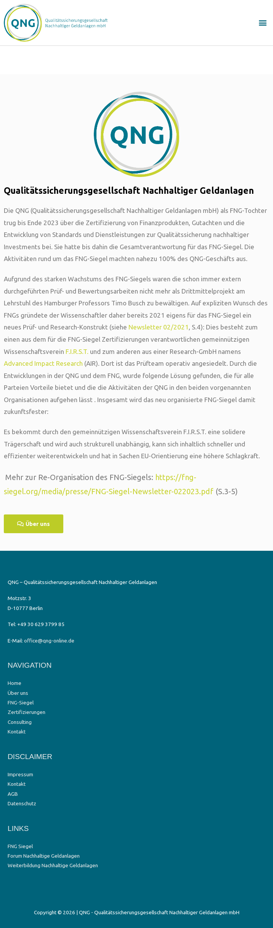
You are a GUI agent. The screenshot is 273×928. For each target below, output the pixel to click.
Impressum (20, 774)
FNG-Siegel (21, 702)
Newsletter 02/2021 (158, 327)
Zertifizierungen (26, 712)
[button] (263, 22)
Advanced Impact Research (43, 363)
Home (14, 683)
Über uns (18, 693)
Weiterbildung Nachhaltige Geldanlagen (53, 865)
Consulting (20, 722)
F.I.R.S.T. (77, 351)
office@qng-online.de (49, 641)
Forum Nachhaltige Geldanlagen (44, 856)
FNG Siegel (20, 846)
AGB (13, 794)
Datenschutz (22, 803)
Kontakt (17, 731)
